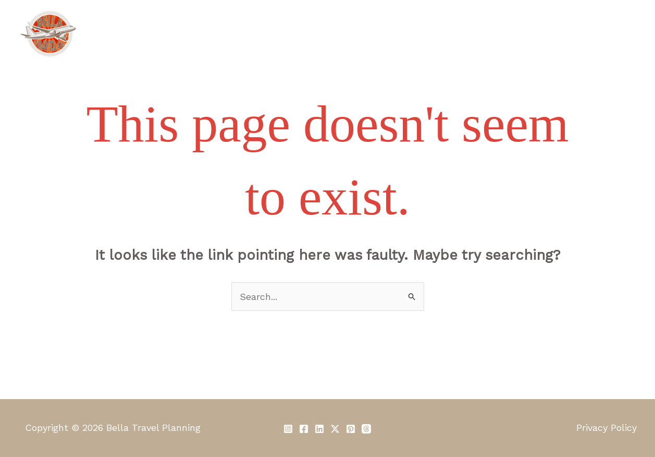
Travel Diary (491, 33)
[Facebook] (303, 429)
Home (170, 33)
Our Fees (339, 33)
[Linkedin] (319, 429)
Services (281, 33)
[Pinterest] (350, 429)
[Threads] (366, 429)
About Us (223, 33)
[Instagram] (288, 429)
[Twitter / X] (335, 429)
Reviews (554, 33)
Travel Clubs (412, 34)
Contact (609, 33)
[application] (440, 34)
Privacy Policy (606, 427)
